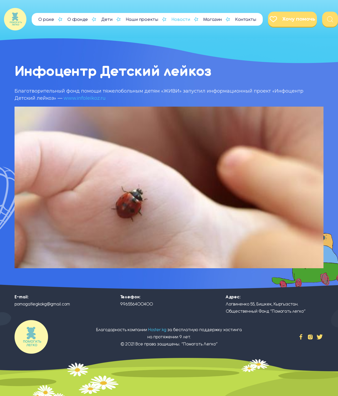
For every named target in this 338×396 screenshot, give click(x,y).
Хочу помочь (292, 19)
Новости (180, 19)
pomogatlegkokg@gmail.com (42, 304)
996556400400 (136, 304)
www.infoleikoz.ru (85, 98)
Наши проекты (142, 19)
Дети (106, 19)
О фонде (77, 19)
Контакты (245, 19)
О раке (46, 19)
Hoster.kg (157, 330)
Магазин (212, 19)
